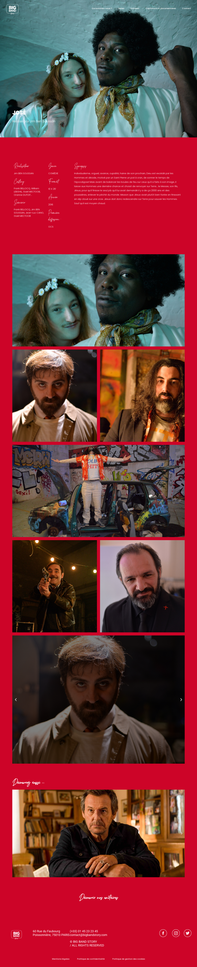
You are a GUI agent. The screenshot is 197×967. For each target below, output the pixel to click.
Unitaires (134, 8)
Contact (186, 8)
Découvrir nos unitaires (98, 898)
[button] (16, 699)
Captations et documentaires (160, 8)
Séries (121, 8)
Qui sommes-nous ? (102, 8)
